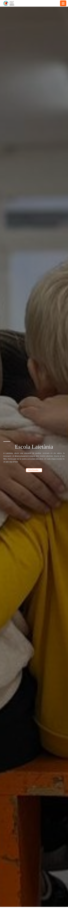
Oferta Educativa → (34, 470)
